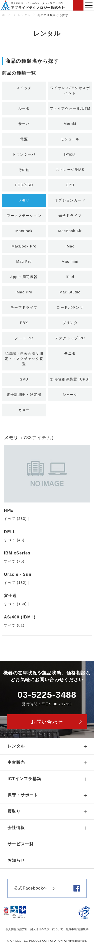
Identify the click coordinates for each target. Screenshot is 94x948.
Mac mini (70, 262)
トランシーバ (23, 154)
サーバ (24, 124)
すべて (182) (15, 583)
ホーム (6, 15)
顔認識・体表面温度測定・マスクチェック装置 (24, 358)
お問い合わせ (78, 5)
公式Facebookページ (35, 888)
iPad (70, 277)
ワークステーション (24, 216)
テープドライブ (24, 307)
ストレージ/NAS (70, 170)
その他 (24, 170)
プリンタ (70, 323)
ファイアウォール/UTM (70, 108)
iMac (70, 246)
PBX (24, 323)
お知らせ (16, 860)
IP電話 (70, 154)
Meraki (70, 124)
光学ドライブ (69, 216)
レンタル (24, 15)
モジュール (70, 139)
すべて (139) (15, 604)
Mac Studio (69, 292)
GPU (24, 379)
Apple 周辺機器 (24, 277)
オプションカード (70, 200)
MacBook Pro (24, 246)
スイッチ (24, 88)
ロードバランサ (69, 307)
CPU (70, 185)
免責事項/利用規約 (77, 929)
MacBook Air (70, 231)
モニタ (70, 353)
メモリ (24, 200)
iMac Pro (24, 292)
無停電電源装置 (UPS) (70, 379)
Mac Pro (24, 262)
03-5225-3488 (47, 695)
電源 (24, 139)
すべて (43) (14, 540)
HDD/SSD (24, 185)
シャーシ (70, 395)
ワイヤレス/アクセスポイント (70, 90)
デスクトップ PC (70, 338)
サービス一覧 (21, 844)
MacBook (24, 231)
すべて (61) (14, 625)
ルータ (24, 108)
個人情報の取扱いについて (46, 929)
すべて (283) (15, 519)
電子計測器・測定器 (24, 395)
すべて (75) (14, 561)
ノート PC (24, 338)
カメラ (24, 410)
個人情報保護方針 (17, 929)
